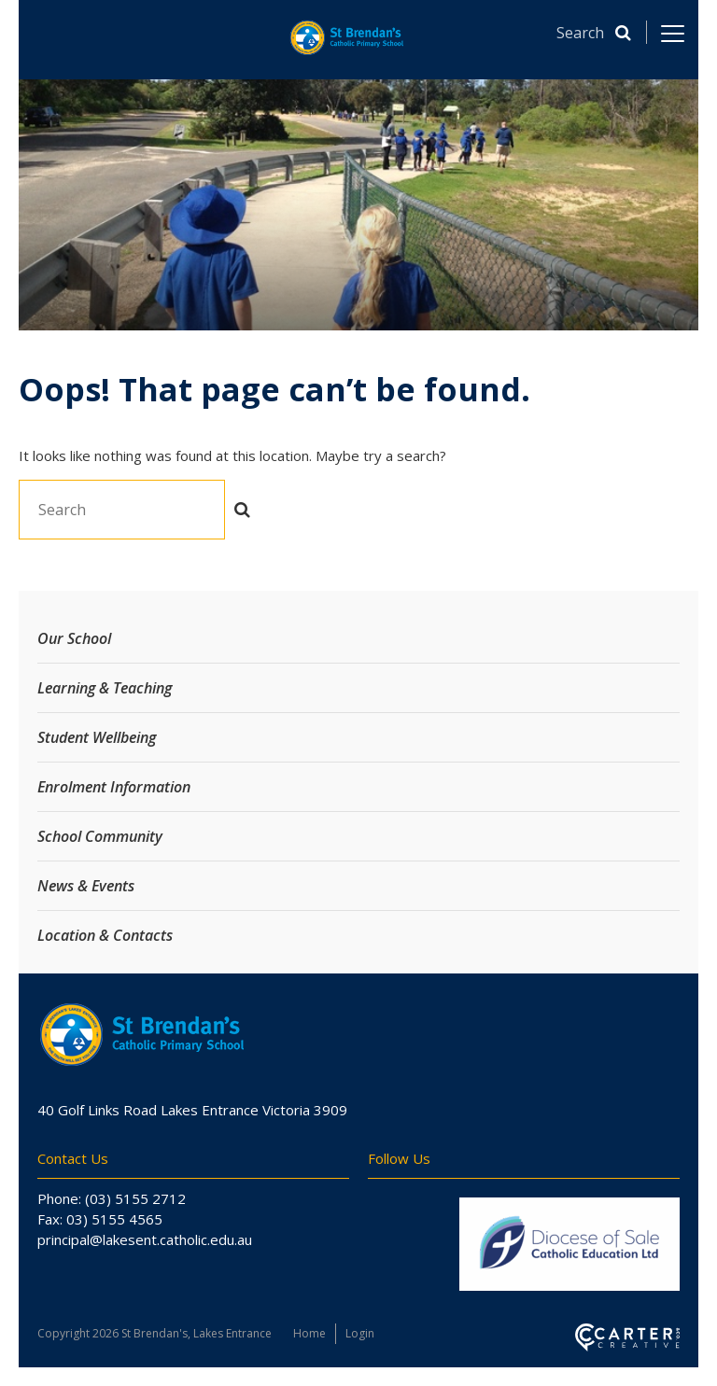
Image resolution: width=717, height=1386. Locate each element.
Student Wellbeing (96, 737)
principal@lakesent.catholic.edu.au (144, 1239)
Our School (74, 638)
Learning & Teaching (104, 688)
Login (359, 1333)
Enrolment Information (113, 787)
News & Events (85, 885)
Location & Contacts (105, 935)
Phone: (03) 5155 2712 (111, 1198)
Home (309, 1333)
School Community (99, 836)
